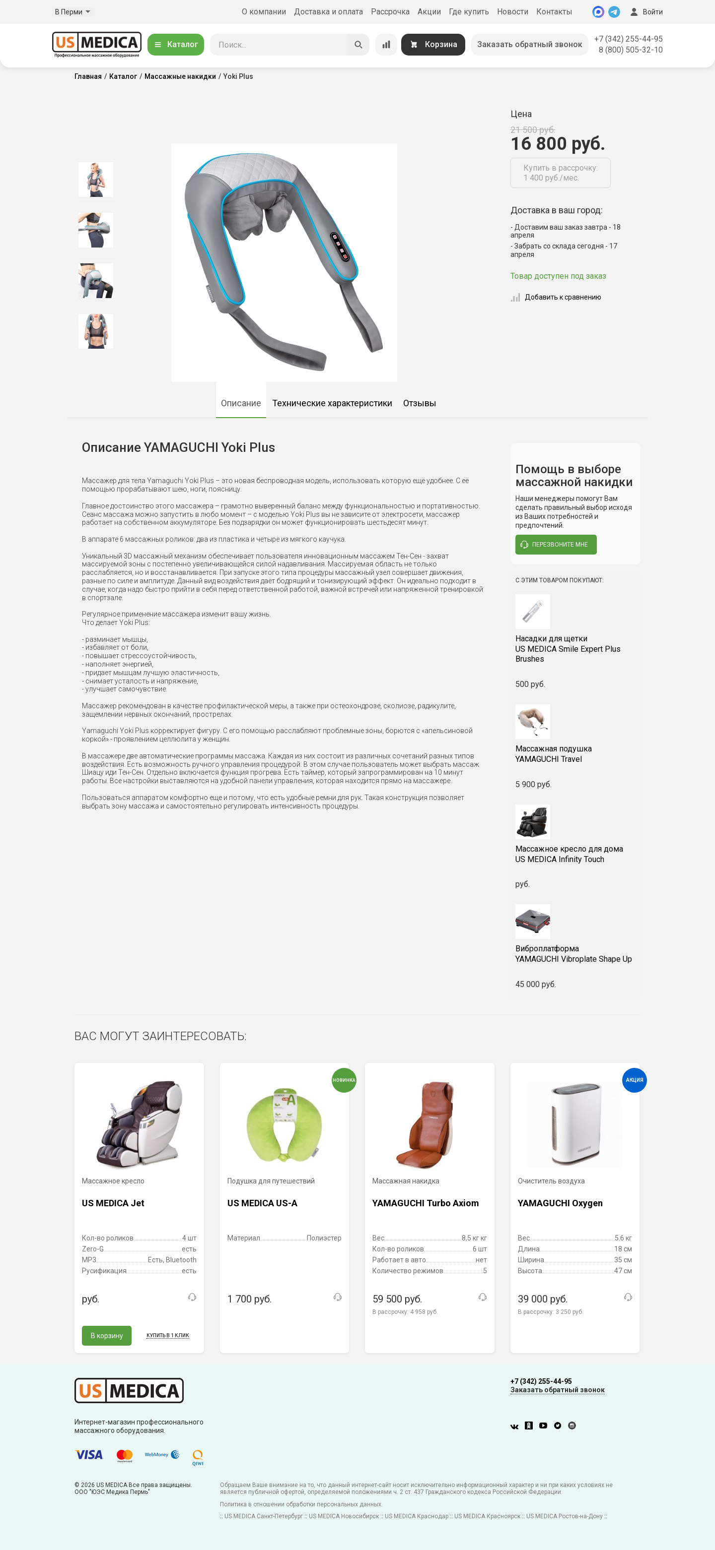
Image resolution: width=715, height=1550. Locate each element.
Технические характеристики (332, 403)
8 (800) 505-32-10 (631, 50)
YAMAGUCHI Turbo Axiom (425, 1203)
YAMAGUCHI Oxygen (560, 1203)
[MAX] (598, 12)
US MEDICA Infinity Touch (575, 854)
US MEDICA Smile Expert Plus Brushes (575, 649)
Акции (429, 11)
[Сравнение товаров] (386, 45)
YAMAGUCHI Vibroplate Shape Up (575, 954)
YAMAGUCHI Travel (575, 754)
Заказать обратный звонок (529, 44)
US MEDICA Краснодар (416, 1516)
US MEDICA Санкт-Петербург (263, 1516)
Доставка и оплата (328, 11)
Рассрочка (390, 11)
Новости (512, 11)
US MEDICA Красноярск (487, 1516)
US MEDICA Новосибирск (344, 1516)
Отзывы (419, 403)
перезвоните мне (554, 545)
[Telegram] (614, 12)
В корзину (107, 1336)
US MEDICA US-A (262, 1203)
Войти (645, 12)
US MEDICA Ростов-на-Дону (564, 1516)
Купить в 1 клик (167, 1335)
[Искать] (358, 45)
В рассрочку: (405, 1311)
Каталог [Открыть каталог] (175, 44)
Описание (241, 403)
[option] (95, 179)
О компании (264, 11)
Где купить (469, 11)
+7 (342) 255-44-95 (628, 39)
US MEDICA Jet (113, 1203)
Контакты (554, 11)
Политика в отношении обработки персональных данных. (301, 1504)
